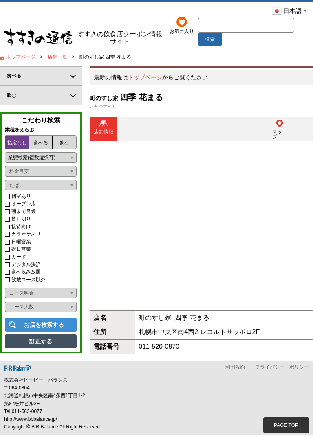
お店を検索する (44, 326)
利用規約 (235, 368)
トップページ (145, 79)
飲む (64, 145)
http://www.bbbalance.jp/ (30, 421)
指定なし (17, 145)
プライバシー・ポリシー (282, 368)
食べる (40, 145)
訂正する (40, 343)
